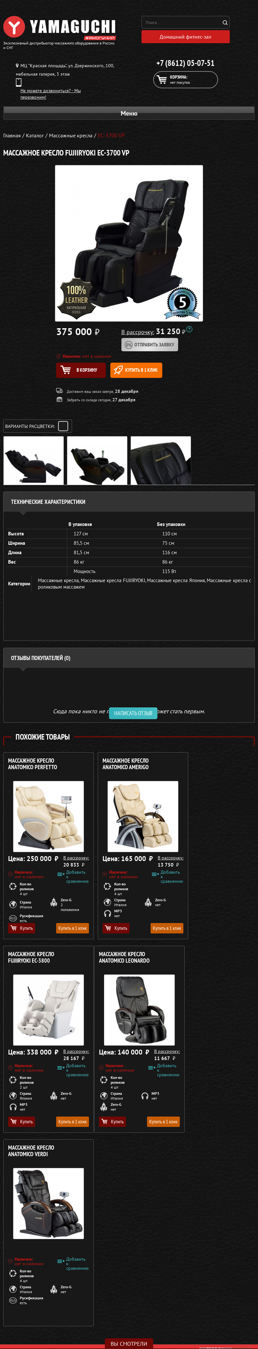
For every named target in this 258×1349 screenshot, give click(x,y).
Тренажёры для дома (24, 1329)
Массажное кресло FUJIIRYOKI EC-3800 (201, 767)
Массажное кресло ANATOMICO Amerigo (116, 767)
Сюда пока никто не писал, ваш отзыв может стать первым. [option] (129, 714)
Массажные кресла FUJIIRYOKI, (114, 584)
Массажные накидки (23, 1305)
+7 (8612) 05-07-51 (185, 64)
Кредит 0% (143, 1313)
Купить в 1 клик (150, 371)
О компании (144, 1290)
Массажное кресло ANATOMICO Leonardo (33, 961)
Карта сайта (144, 1329)
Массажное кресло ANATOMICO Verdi (116, 961)
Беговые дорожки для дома (31, 1337)
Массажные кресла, (59, 584)
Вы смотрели (129, 1343)
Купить (21, 931)
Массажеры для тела (23, 1313)
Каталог (140, 1298)
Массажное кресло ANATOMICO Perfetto (32, 767)
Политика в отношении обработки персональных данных (64, 1269)
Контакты (142, 1321)
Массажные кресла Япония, (177, 584)
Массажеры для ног (23, 1321)
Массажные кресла (22, 1290)
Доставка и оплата (151, 1305)
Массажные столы (21, 1298)
